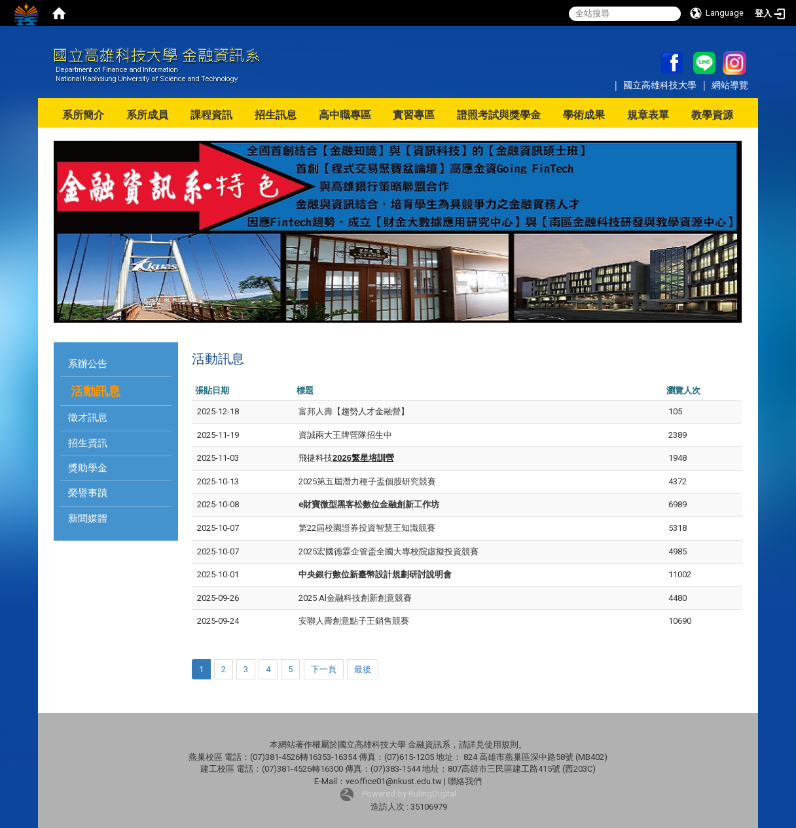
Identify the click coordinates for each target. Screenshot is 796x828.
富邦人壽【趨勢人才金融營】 (353, 411)
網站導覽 (730, 85)
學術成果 (584, 115)
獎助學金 (87, 468)
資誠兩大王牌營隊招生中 (345, 435)
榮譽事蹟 (87, 493)
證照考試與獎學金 (499, 115)
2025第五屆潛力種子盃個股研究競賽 (367, 481)
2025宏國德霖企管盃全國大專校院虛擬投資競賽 (388, 551)
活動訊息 (95, 391)
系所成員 (147, 115)
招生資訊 (87, 443)
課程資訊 (211, 115)
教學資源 (712, 115)
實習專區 (414, 115)
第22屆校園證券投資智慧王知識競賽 (366, 528)
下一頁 (323, 669)
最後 (362, 669)
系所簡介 (83, 115)
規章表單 (648, 115)
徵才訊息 (87, 417)
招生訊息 (276, 115)
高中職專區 (345, 115)
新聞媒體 (87, 518)
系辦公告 (87, 364)
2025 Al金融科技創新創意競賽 (355, 598)
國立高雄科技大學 (661, 85)
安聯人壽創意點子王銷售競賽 (353, 621)
